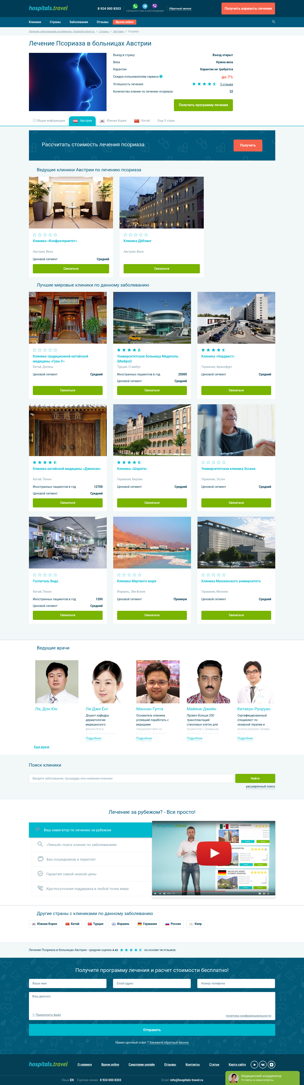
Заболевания (78, 22)
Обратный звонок (180, 8)
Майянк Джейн (201, 708)
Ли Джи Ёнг (97, 708)
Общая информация (49, 120)
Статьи (214, 1064)
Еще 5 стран (166, 120)
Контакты (193, 1064)
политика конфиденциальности (248, 1015)
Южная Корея (113, 121)
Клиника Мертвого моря (136, 581)
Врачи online (125, 22)
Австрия (82, 121)
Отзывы (103, 22)
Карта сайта (237, 1064)
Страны (55, 22)
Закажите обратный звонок (169, 1042)
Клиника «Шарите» (132, 469)
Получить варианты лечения (248, 8)
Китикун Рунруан (254, 708)
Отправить (152, 1030)
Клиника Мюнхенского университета (231, 581)
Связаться (71, 268)
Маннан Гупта (149, 708)
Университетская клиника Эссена (228, 469)
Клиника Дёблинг (138, 241)
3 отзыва (226, 84)
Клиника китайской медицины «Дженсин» (67, 469)
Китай (142, 121)
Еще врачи (41, 747)
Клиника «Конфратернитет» (55, 241)
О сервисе (85, 1064)
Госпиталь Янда (45, 581)
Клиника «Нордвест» (218, 356)
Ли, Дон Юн (46, 708)
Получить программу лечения (203, 105)
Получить (248, 145)
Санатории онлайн (142, 1064)
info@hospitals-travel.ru (186, 1080)
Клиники (35, 22)
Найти (255, 778)
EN (72, 1080)
